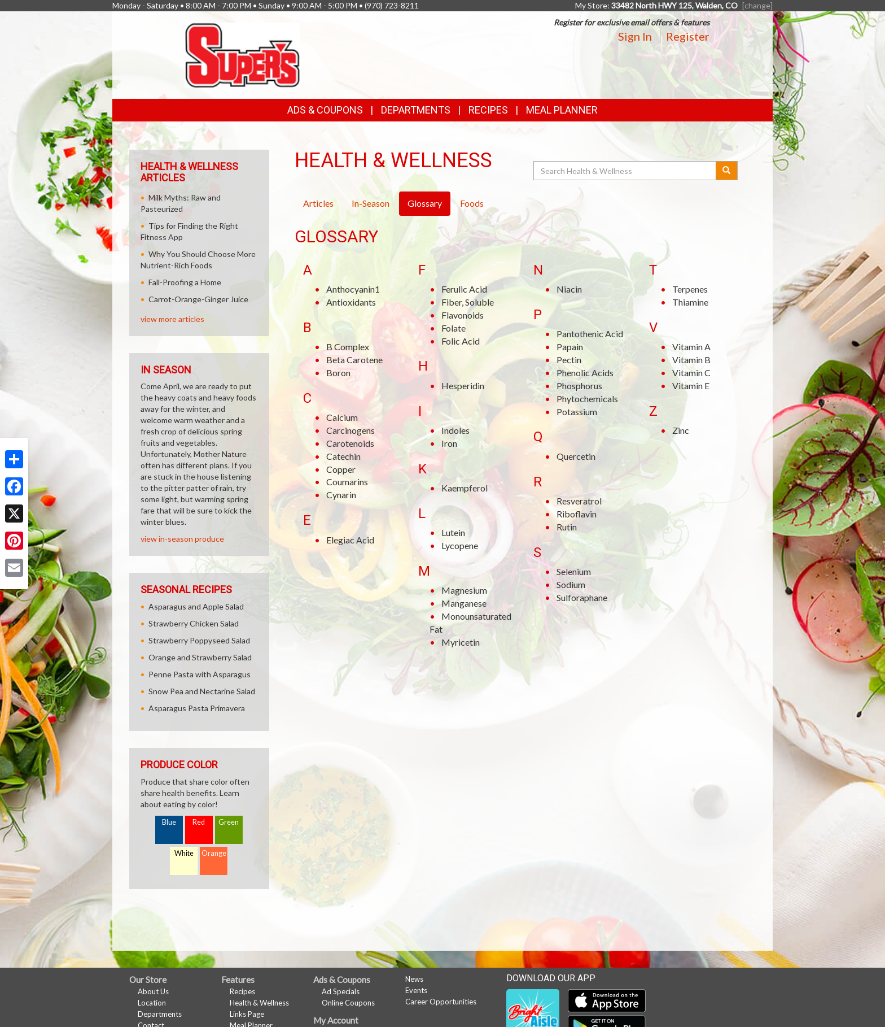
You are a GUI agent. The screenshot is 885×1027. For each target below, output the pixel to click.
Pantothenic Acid (590, 333)
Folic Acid (460, 341)
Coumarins (347, 481)
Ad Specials (341, 991)
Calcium (342, 417)
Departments (160, 1014)
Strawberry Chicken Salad (193, 623)
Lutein (453, 532)
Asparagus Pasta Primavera (196, 708)
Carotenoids (350, 443)
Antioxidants (351, 302)
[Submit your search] (727, 170)
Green (228, 822)
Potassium (577, 411)
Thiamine (690, 302)
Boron (338, 372)
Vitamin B (691, 359)
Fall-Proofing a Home (184, 282)
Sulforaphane (582, 597)
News (414, 979)
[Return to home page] (242, 54)
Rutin (567, 526)
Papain (570, 346)
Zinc (680, 430)
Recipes (488, 110)
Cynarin (341, 494)
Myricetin (460, 642)
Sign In (635, 36)
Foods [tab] (472, 203)
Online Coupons (348, 1002)
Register (687, 36)
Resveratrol (579, 500)
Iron (449, 443)
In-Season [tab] (370, 203)
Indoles (455, 430)
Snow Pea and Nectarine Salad (201, 691)
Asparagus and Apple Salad (196, 606)
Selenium (574, 571)
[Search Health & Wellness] (625, 170)
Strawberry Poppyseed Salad (199, 640)
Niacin (569, 289)
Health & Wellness (259, 1002)
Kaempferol (464, 487)
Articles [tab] (318, 203)
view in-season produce (182, 538)
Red (198, 822)
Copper (341, 469)
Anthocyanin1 (353, 289)
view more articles (172, 319)
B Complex (347, 346)
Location (152, 1002)
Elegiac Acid (350, 539)
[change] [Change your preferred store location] (757, 5)
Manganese (464, 603)
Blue (169, 822)
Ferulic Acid (464, 289)
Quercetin (576, 456)
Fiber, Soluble (467, 302)
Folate (453, 328)
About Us (153, 991)
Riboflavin (577, 513)
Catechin (343, 456)
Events (416, 990)
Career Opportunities (440, 1001)
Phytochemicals (587, 398)
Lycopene (459, 545)
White (184, 853)
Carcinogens (350, 430)
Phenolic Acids (585, 372)
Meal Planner (562, 110)
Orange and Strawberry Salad (200, 657)
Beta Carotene (354, 359)
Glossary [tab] (425, 203)
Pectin (569, 359)
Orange (213, 853)
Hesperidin (462, 385)
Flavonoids (462, 315)
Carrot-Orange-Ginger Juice (198, 299)
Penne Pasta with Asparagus (199, 674)
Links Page (247, 1014)
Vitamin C (691, 372)
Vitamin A (691, 346)
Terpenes (690, 289)
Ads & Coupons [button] (325, 110)
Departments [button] (415, 110)
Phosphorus (579, 385)
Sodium (571, 584)
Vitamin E (690, 385)
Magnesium (464, 590)
